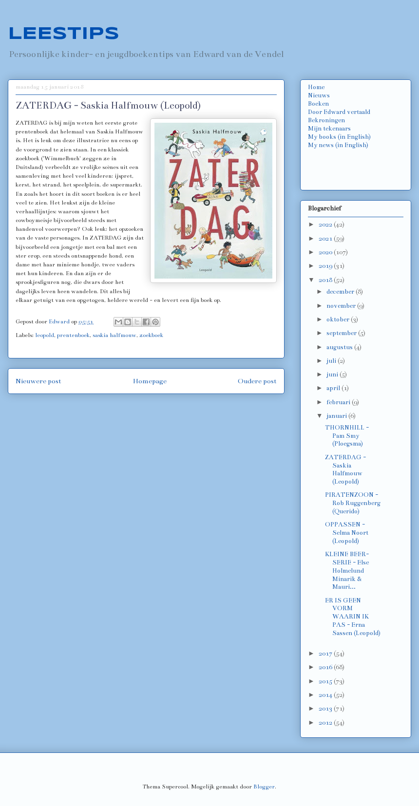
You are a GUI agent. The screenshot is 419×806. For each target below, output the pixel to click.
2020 (326, 252)
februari (339, 402)
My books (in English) (339, 137)
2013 (326, 708)
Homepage (150, 381)
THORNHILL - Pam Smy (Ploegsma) (347, 436)
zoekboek (151, 335)
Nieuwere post (38, 381)
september (342, 333)
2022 (326, 224)
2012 (326, 723)
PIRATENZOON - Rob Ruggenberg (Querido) (353, 503)
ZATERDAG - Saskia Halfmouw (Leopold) (345, 469)
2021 (326, 239)
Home (316, 87)
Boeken (318, 104)
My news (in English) (338, 145)
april (334, 388)
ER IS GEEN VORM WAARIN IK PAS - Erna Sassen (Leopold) (353, 617)
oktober (338, 319)
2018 (326, 280)
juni (333, 374)
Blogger (264, 786)
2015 (326, 681)
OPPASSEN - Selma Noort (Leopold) (346, 533)
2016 (326, 667)
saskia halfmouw (114, 335)
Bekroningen (326, 120)
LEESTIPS (63, 34)
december (341, 292)
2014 (326, 695)
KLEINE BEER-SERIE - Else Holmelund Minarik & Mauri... (347, 570)
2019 (326, 266)
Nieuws (319, 95)
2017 (326, 653)
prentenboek (73, 335)
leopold (44, 335)
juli (332, 361)
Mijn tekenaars (329, 128)
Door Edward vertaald (339, 112)
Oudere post (257, 381)
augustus (340, 347)
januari (337, 416)
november (341, 306)
